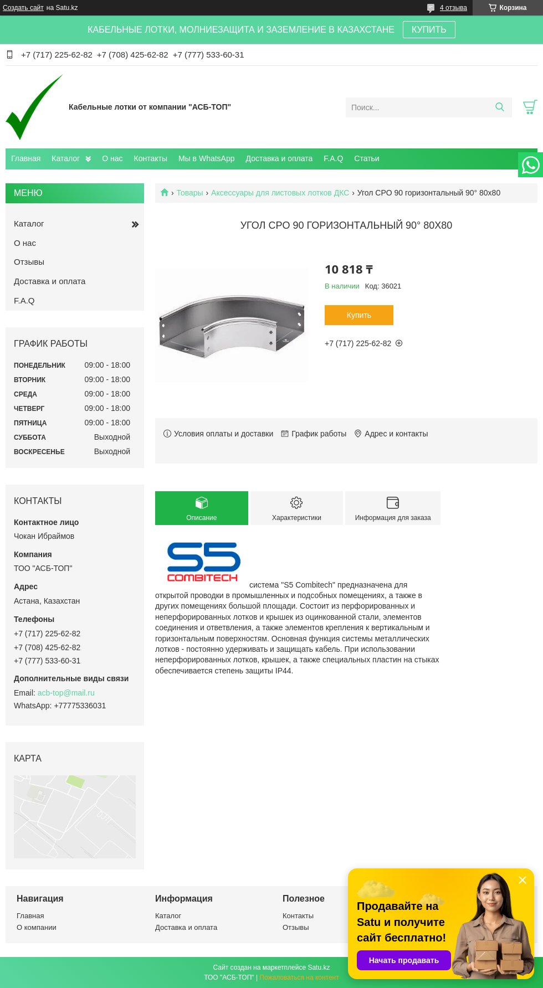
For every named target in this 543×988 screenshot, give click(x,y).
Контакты (150, 158)
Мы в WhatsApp (206, 158)
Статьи (366, 158)
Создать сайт (23, 8)
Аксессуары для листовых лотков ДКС (280, 192)
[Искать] (499, 107)
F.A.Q (333, 158)
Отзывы (29, 261)
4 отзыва (453, 8)
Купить (359, 315)
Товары (189, 192)
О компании (37, 927)
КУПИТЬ (429, 29)
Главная (25, 158)
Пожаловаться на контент (299, 977)
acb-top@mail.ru (66, 692)
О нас (112, 158)
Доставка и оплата (279, 158)
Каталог (66, 158)
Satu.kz (319, 967)
